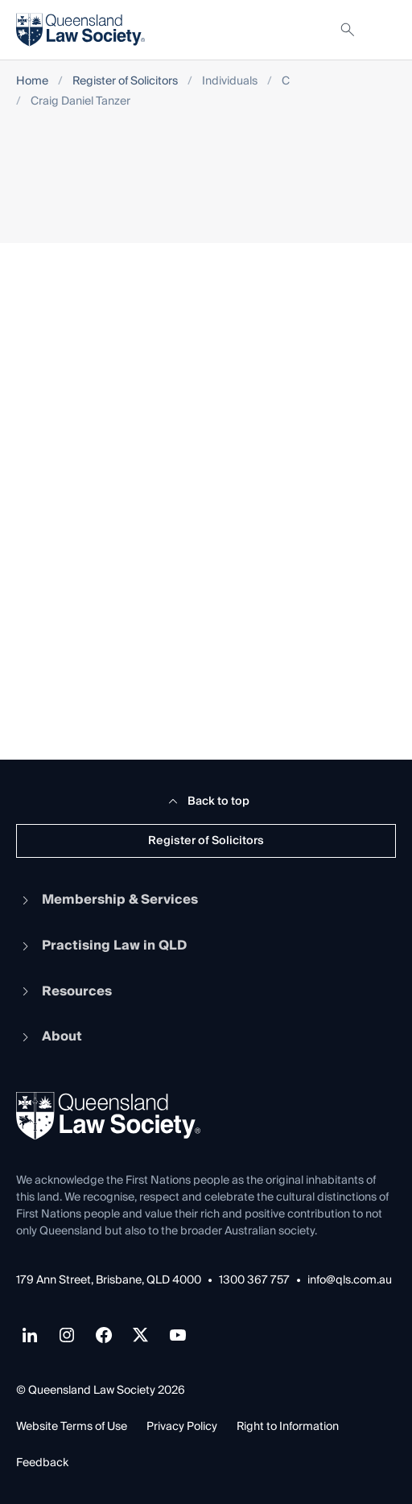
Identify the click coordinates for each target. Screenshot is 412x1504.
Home (32, 81)
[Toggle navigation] (383, 30)
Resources (64, 991)
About (49, 1036)
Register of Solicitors (125, 81)
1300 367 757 (254, 1280)
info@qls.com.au (349, 1280)
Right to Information (288, 1426)
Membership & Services (107, 899)
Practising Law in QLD (101, 945)
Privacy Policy (181, 1426)
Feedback (42, 1463)
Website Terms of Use (71, 1426)
